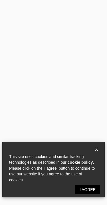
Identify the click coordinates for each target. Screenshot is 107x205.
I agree (88, 189)
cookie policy (80, 162)
